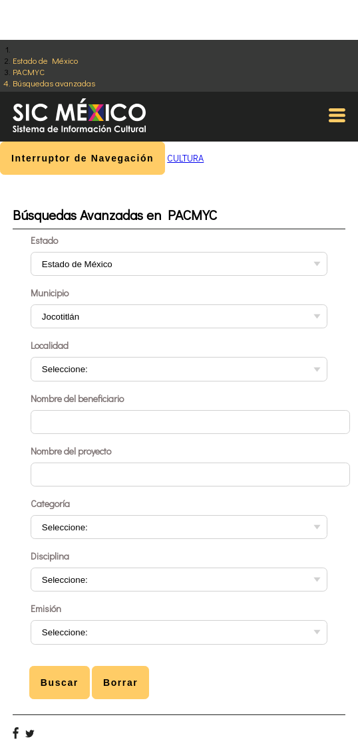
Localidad (50, 345)
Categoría (50, 503)
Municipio (50, 292)
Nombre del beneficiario (77, 398)
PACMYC (29, 71)
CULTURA (185, 158)
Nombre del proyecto (71, 451)
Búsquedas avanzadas (54, 82)
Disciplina (50, 556)
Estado (44, 240)
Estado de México (45, 60)
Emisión (46, 608)
